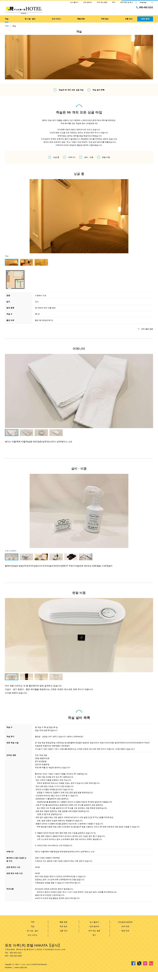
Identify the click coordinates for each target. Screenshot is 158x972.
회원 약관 (125, 931)
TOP (33, 922)
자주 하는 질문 (94, 931)
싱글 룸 (53, 157)
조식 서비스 (32, 935)
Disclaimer (8, 967)
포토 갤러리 (94, 926)
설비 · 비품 (86, 157)
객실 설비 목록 (95, 89)
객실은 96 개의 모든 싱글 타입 (68, 89)
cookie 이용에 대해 (20, 967)
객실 (32, 926)
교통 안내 (63, 931)
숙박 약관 (125, 926)
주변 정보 (63, 926)
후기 (94, 935)
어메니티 (69, 157)
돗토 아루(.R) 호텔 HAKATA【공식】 (33, 945)
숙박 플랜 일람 (145, 329)
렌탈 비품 (103, 157)
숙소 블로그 (94, 922)
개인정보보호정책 (125, 922)
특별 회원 (63, 922)
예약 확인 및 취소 (126, 2)
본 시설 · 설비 (32, 931)
